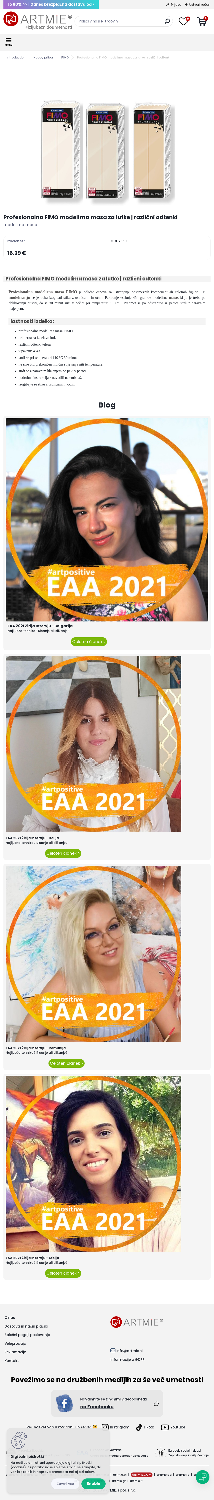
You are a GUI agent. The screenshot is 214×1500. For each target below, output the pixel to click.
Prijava (176, 4)
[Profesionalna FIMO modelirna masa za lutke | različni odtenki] (107, 138)
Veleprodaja (15, 1343)
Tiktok (145, 1427)
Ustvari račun (199, 4)
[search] (167, 23)
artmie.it (136, 1481)
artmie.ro (183, 1474)
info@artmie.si (129, 1350)
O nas (10, 1317)
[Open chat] (202, 1477)
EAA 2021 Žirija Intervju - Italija (32, 838)
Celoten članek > (89, 641)
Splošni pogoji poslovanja (27, 1334)
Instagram (115, 1427)
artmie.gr (119, 1481)
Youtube (173, 1427)
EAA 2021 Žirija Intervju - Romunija (36, 1048)
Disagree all (65, 1483)
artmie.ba (164, 1474)
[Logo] (37, 20)
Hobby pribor (43, 57)
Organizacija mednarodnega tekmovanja (119, 1456)
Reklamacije (15, 1352)
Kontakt (12, 1360)
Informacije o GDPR (127, 1359)
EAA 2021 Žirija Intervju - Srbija (32, 1258)
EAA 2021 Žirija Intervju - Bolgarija (40, 626)
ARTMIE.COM (141, 1474)
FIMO (65, 57)
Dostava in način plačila (26, 1326)
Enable (93, 1483)
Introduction (15, 57)
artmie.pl (120, 1474)
